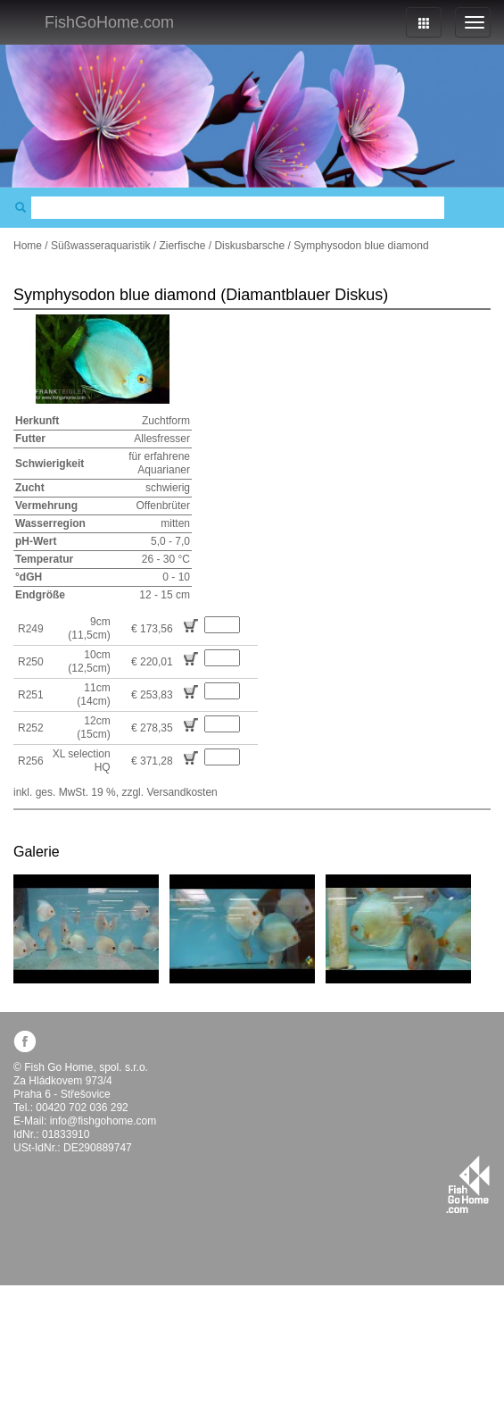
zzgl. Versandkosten (169, 792)
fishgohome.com (468, 1184)
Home (27, 245)
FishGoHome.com (109, 22)
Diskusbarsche (249, 245)
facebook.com (24, 1041)
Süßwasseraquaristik (100, 245)
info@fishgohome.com (103, 1121)
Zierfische (182, 245)
